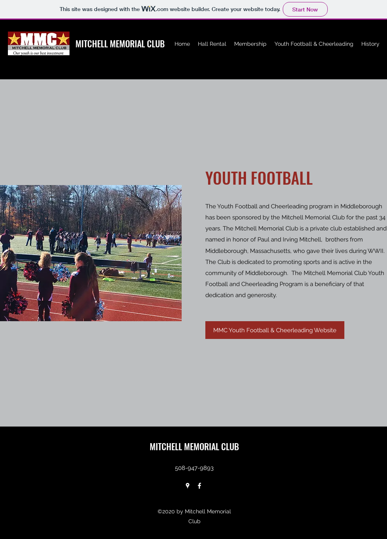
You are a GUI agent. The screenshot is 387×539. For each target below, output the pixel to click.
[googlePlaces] (188, 486)
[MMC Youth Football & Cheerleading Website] (274, 330)
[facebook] (199, 486)
